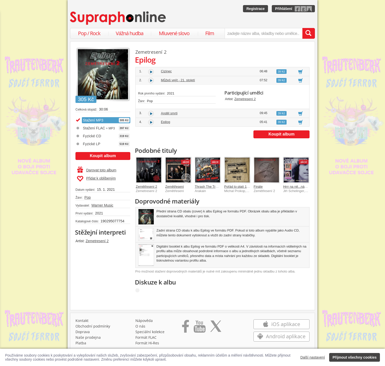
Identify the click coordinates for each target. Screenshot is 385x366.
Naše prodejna (88, 337)
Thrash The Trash (208, 186)
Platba (80, 343)
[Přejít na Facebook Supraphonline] (185, 328)
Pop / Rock (89, 33)
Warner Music (102, 205)
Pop (87, 197)
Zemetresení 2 (97, 241)
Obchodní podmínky (92, 326)
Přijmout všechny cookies (354, 357)
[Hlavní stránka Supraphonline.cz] (118, 18)
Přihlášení (283, 9)
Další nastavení (312, 357)
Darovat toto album (96, 170)
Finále (258, 186)
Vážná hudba (129, 33)
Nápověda (144, 320)
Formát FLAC (146, 337)
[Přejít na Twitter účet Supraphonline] (215, 328)
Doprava (82, 331)
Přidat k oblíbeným (96, 179)
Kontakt (81, 320)
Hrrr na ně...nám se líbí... (301, 186)
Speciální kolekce (149, 331)
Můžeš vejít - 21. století (178, 80)
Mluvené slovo (174, 33)
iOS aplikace (281, 324)
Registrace (255, 9)
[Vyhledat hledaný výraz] (308, 33)
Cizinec (166, 71)
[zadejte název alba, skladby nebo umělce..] (263, 33)
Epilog (165, 122)
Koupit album (103, 156)
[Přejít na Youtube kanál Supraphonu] (199, 328)
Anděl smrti (169, 113)
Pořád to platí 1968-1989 (242, 186)
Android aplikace (281, 336)
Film (209, 33)
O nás (140, 326)
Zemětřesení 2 (146, 186)
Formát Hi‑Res (147, 343)
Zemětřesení (174, 186)
